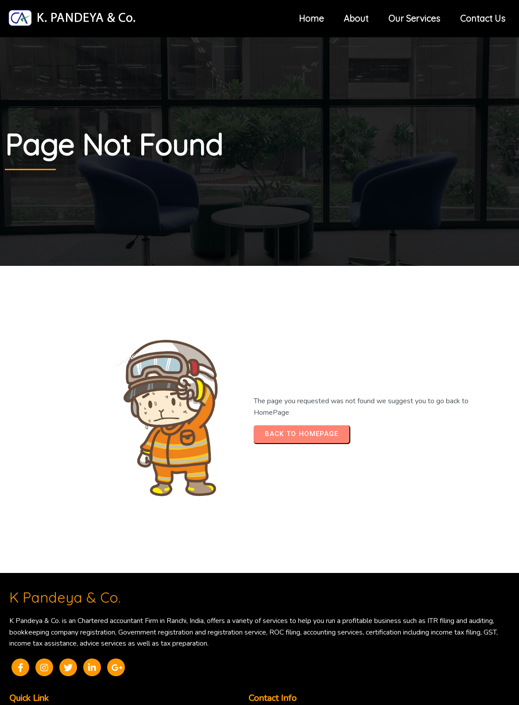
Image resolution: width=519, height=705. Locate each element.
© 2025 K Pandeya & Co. (259, 654)
